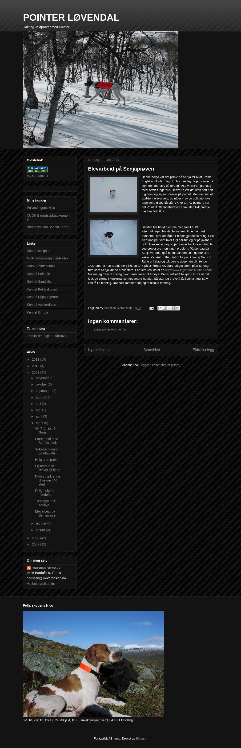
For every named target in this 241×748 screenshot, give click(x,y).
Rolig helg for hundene (45, 493)
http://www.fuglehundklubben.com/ (188, 270)
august (41, 397)
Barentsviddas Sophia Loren (47, 227)
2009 (36, 372)
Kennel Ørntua (37, 312)
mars (40, 423)
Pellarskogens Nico (41, 208)
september (44, 391)
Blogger (141, 738)
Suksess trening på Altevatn (47, 451)
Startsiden (151, 350)
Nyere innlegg (99, 350)
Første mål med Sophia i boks (46, 441)
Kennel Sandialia (39, 281)
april (39, 416)
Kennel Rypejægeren (42, 297)
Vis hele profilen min (41, 583)
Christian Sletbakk (46, 568)
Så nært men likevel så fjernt (47, 468)
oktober (42, 384)
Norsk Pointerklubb (41, 266)
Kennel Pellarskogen (42, 289)
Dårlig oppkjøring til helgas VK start (47, 480)
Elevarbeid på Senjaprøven (46, 513)
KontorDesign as (39, 251)
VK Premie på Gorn (45, 430)
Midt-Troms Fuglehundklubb (47, 258)
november (43, 378)
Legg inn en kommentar (110, 329)
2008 (36, 538)
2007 (36, 544)
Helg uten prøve (47, 460)
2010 (36, 366)
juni (39, 404)
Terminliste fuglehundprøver (47, 336)
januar (41, 530)
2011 (36, 359)
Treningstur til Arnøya (45, 503)
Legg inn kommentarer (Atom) (160, 365)
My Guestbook (37, 176)
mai (39, 410)
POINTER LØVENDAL (71, 17)
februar (41, 523)
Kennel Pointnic (38, 274)
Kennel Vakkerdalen (41, 304)
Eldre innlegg (203, 350)
